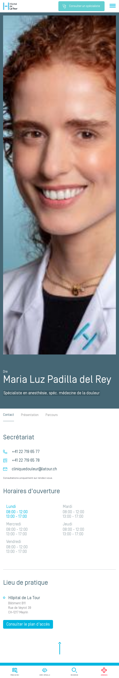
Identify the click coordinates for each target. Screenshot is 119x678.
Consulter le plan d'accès (28, 624)
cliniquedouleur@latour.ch (34, 469)
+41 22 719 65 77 (26, 451)
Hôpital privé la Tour (10, 6)
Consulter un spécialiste (81, 6)
